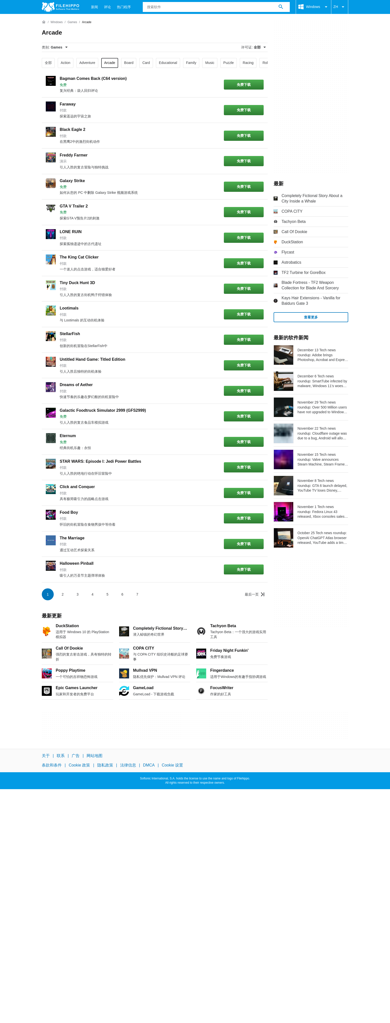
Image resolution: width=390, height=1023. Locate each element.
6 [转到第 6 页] (122, 594)
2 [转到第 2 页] (63, 594)
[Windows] (56, 22)
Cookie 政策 (79, 765)
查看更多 (311, 317)
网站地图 (94, 756)
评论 (107, 7)
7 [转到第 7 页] (137, 594)
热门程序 (124, 7)
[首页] (44, 22)
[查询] (216, 7)
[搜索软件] (281, 7)
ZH (339, 7)
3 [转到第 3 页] (78, 594)
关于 (46, 756)
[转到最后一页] (255, 594)
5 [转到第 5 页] (107, 594)
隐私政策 (105, 765)
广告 (76, 756)
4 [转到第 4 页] (93, 594)
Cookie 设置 (172, 765)
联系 (61, 756)
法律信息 (128, 765)
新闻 (94, 7)
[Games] (72, 22)
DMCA (149, 765)
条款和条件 (52, 765)
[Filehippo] (60, 7)
